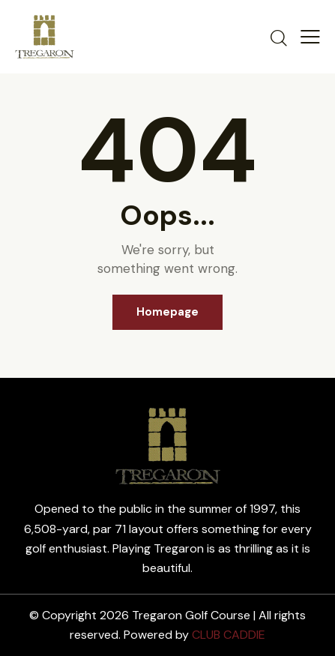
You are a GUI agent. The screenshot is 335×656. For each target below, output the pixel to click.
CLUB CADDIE (228, 635)
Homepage (167, 311)
